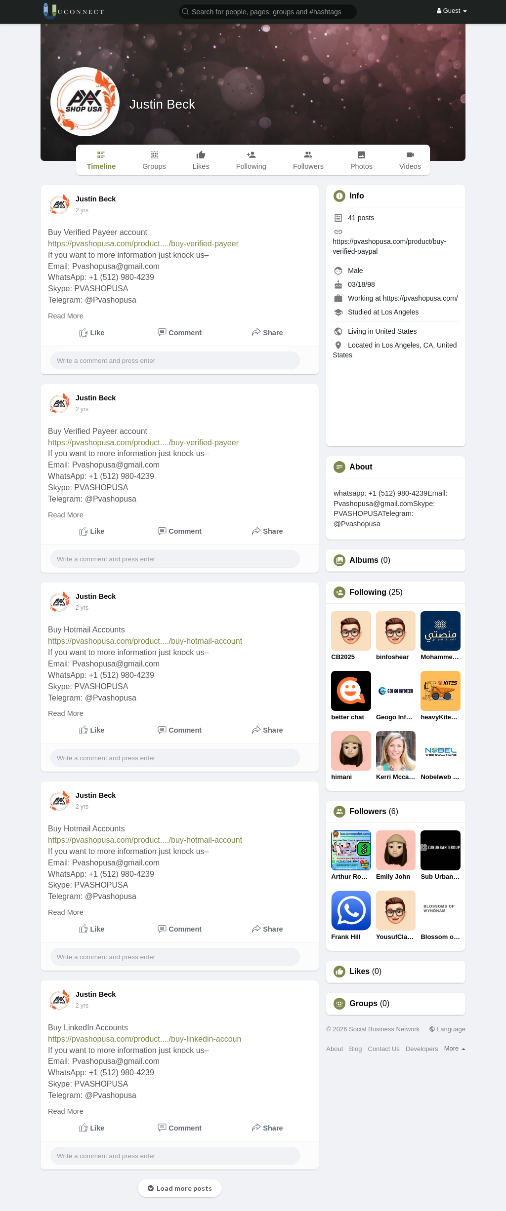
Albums (364, 560)
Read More (66, 316)
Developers (422, 1049)
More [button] (454, 1048)
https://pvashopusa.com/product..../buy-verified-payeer (143, 243)
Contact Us (384, 1049)
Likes (359, 972)
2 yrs (82, 210)
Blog (355, 1049)
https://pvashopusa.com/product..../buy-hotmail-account (145, 641)
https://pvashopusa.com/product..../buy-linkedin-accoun (144, 1039)
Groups (363, 1004)
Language (447, 1029)
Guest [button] (452, 10)
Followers (367, 812)
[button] (267, 11)
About (334, 1049)
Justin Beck (162, 104)
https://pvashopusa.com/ (420, 298)
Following (367, 592)
